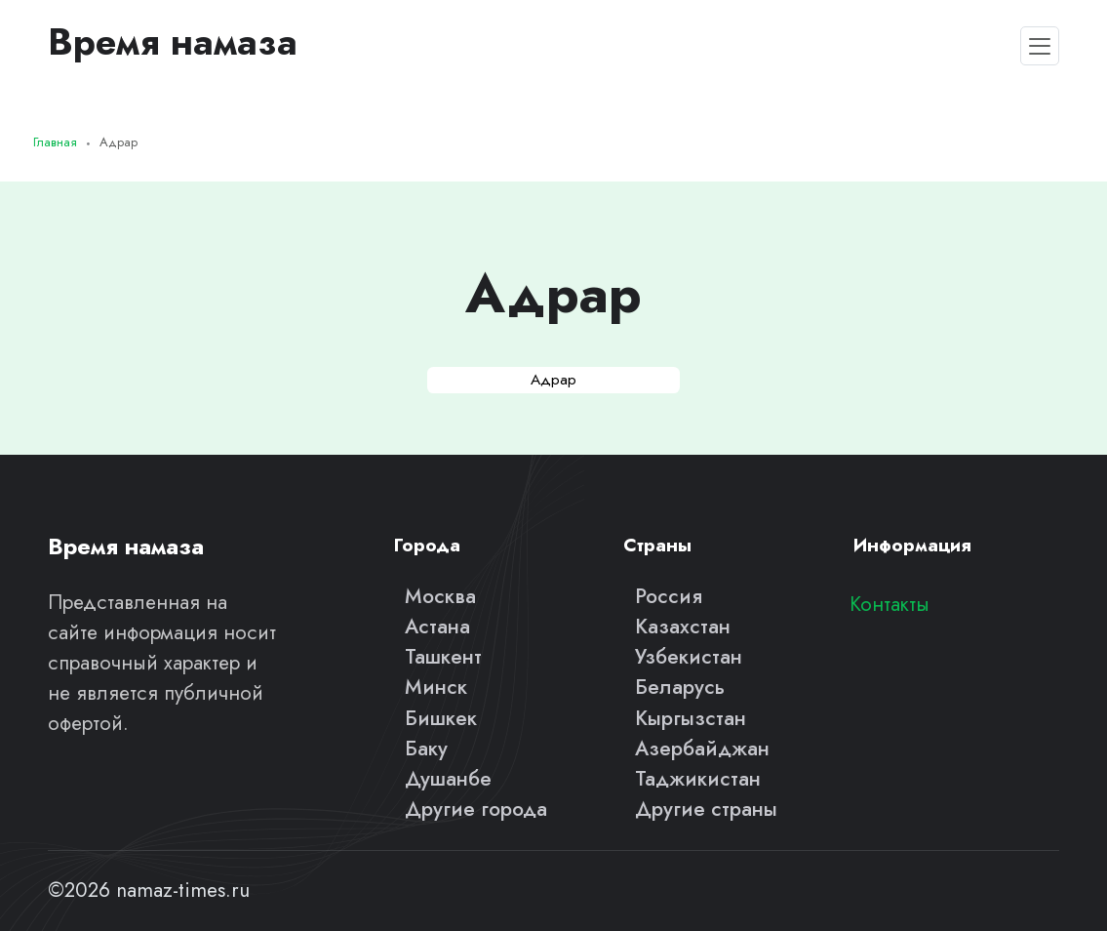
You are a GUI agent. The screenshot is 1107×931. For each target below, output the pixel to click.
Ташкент (443, 656)
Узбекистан (688, 656)
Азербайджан (702, 748)
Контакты (889, 604)
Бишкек (441, 718)
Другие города (476, 809)
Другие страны (706, 809)
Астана (437, 626)
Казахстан (683, 626)
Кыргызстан (690, 718)
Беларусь (680, 687)
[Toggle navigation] (1039, 45)
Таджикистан (698, 778)
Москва (440, 596)
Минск (436, 687)
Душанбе (448, 778)
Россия (668, 596)
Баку (426, 748)
